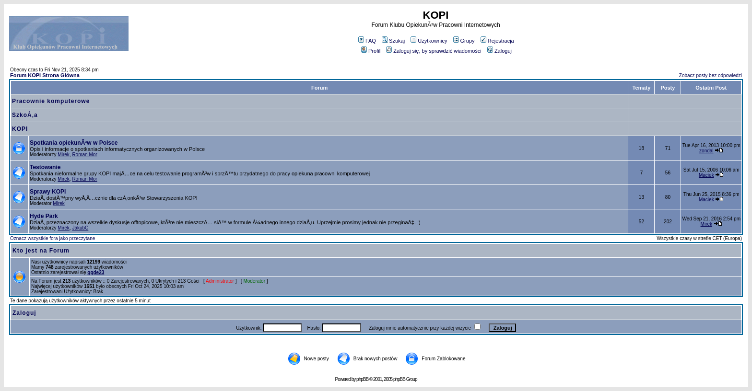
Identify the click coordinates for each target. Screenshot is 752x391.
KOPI (20, 129)
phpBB (362, 379)
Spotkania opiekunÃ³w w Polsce (74, 142)
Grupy (464, 41)
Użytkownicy (429, 41)
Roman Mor (84, 154)
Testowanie (45, 167)
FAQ (367, 41)
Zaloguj (499, 51)
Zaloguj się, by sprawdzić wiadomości (433, 51)
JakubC (80, 227)
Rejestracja (497, 41)
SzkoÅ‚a (25, 115)
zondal (706, 150)
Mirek (63, 154)
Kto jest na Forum (41, 250)
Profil (370, 51)
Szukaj (393, 41)
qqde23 (95, 272)
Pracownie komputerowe (51, 101)
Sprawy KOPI (48, 191)
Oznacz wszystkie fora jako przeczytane (52, 238)
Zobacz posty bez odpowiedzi (710, 75)
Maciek (706, 175)
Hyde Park (44, 216)
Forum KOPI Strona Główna (45, 75)
